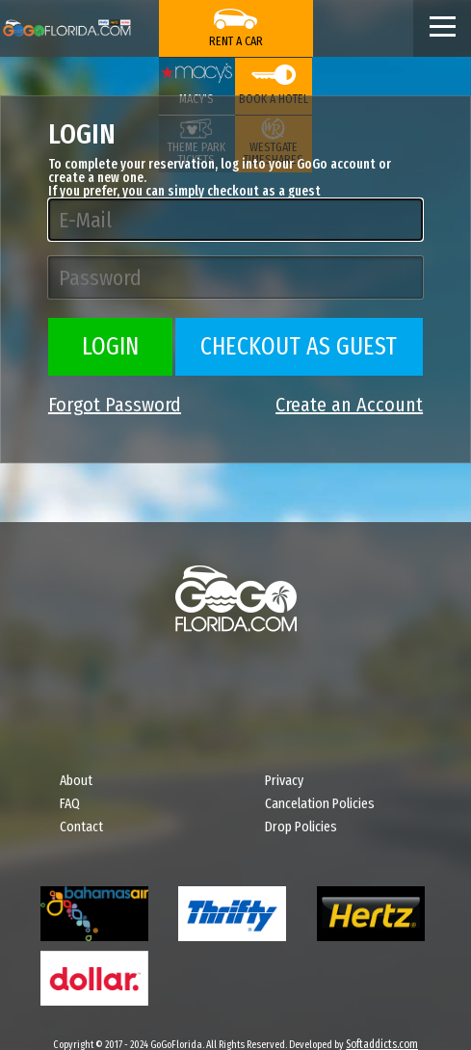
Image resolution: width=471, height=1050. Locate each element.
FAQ (70, 803)
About (76, 780)
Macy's (196, 99)
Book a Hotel (273, 99)
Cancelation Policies (320, 803)
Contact (81, 826)
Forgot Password (114, 404)
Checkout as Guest (298, 346)
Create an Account (349, 404)
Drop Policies (301, 826)
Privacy (284, 780)
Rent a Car (236, 41)
